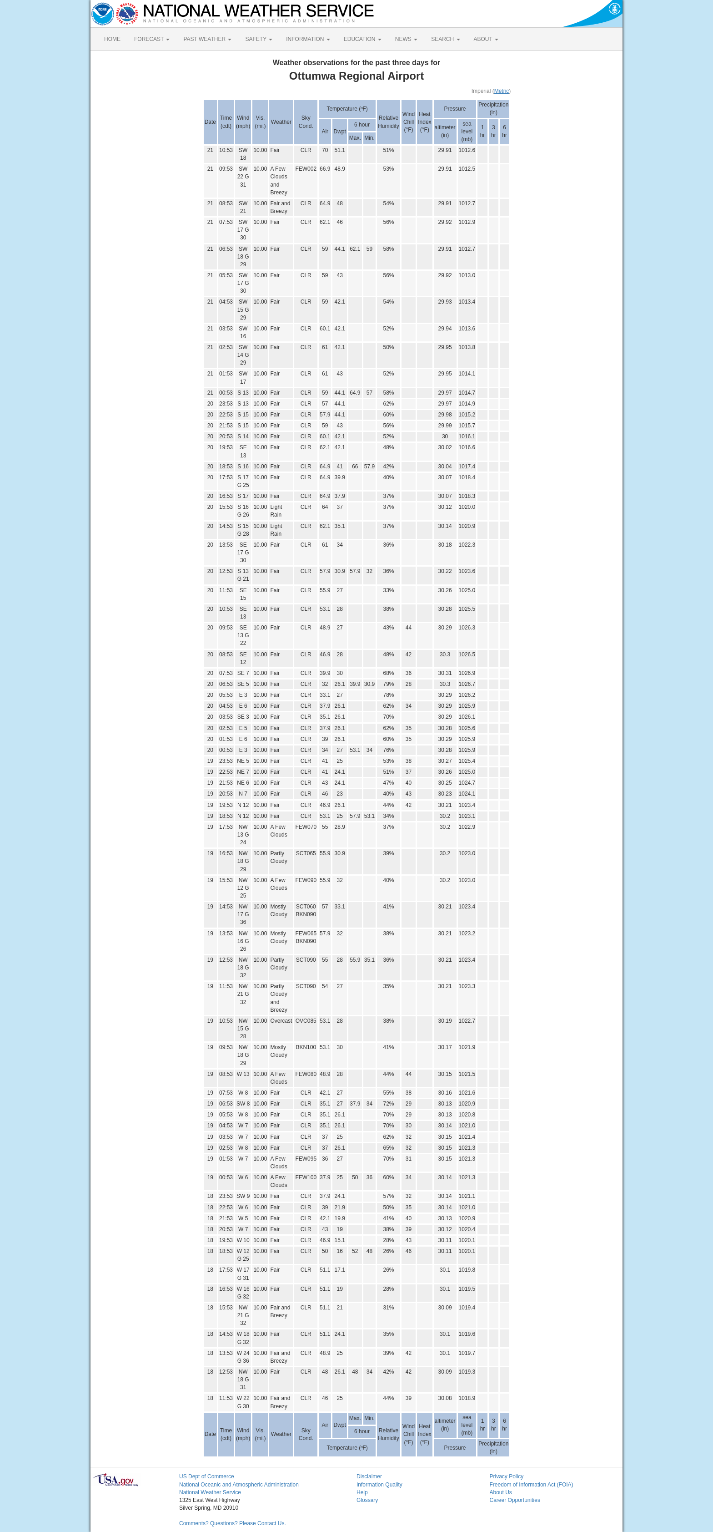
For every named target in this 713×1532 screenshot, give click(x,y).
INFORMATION (308, 39)
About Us (501, 1492)
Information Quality (379, 1484)
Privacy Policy (507, 1476)
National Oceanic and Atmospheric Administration (239, 1484)
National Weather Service (210, 1492)
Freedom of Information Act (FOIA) (531, 1484)
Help (362, 1492)
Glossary (367, 1500)
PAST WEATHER (207, 39)
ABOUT (486, 39)
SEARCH (445, 39)
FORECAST (152, 39)
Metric (501, 91)
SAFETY (258, 39)
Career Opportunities (515, 1500)
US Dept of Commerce (206, 1476)
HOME (112, 39)
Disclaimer (369, 1476)
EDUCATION (363, 39)
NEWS (406, 39)
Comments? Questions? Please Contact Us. (232, 1523)
